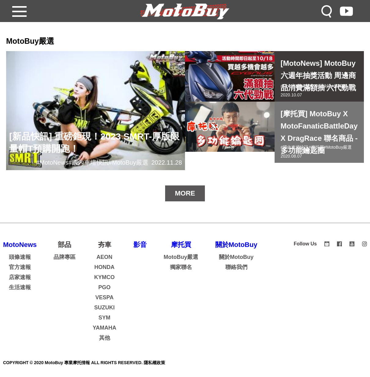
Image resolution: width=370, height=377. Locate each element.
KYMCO (104, 277)
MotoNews (20, 244)
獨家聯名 (181, 267)
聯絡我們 (236, 267)
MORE (185, 193)
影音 (140, 244)
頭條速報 (20, 257)
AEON (105, 257)
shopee (326, 243)
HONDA (104, 267)
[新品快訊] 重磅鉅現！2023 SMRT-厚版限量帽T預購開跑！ (94, 142)
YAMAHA (104, 327)
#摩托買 (338, 86)
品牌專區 (65, 257)
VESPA (104, 297)
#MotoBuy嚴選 (128, 162)
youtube (352, 243)
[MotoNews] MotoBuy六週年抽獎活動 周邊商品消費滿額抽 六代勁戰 (318, 75)
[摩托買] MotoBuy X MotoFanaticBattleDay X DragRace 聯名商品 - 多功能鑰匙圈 (319, 132)
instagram (364, 243)
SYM (104, 317)
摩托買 (181, 244)
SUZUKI (104, 307)
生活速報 (20, 287)
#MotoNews (52, 162)
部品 (64, 244)
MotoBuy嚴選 (181, 257)
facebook (339, 243)
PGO (104, 287)
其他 (104, 338)
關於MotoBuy (236, 244)
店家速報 (20, 277)
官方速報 (20, 267)
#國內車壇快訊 (88, 162)
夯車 (104, 244)
